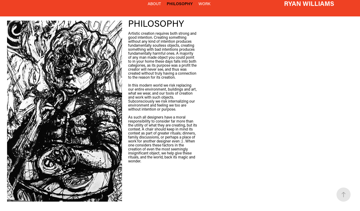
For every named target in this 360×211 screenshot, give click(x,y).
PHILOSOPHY (180, 3)
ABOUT (154, 3)
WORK (204, 3)
